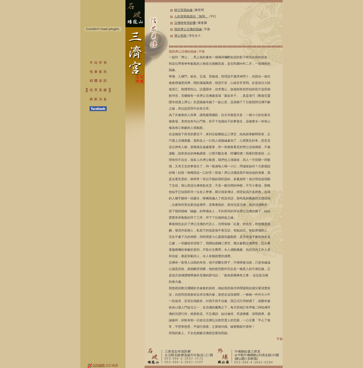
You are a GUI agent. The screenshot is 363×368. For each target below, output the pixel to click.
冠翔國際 (99, 365)
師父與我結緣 (183, 10)
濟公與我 (180, 35)
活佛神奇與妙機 (185, 23)
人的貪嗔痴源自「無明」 (191, 16)
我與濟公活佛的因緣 (188, 29)
